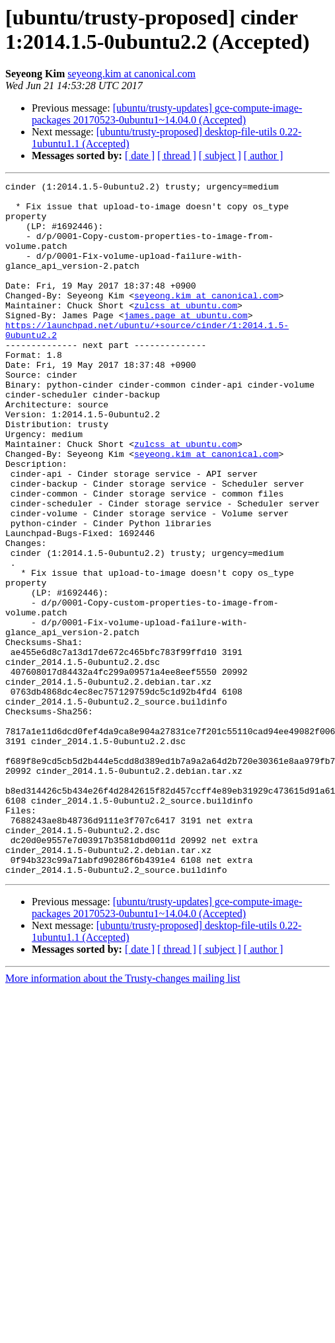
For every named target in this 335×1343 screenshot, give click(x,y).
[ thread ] (176, 155)
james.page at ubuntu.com (185, 343)
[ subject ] (220, 155)
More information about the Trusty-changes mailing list (123, 1116)
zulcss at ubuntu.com (185, 331)
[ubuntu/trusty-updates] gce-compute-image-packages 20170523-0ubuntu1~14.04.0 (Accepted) (167, 113)
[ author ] (263, 155)
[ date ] (140, 155)
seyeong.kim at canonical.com (131, 73)
